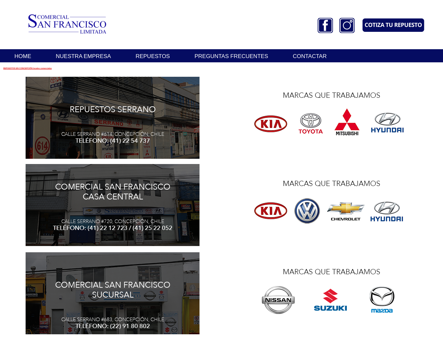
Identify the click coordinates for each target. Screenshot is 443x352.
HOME (22, 56)
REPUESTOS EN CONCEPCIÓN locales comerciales (27, 68)
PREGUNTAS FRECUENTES (231, 56)
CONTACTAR (310, 56)
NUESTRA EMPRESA (83, 56)
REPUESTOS (153, 56)
